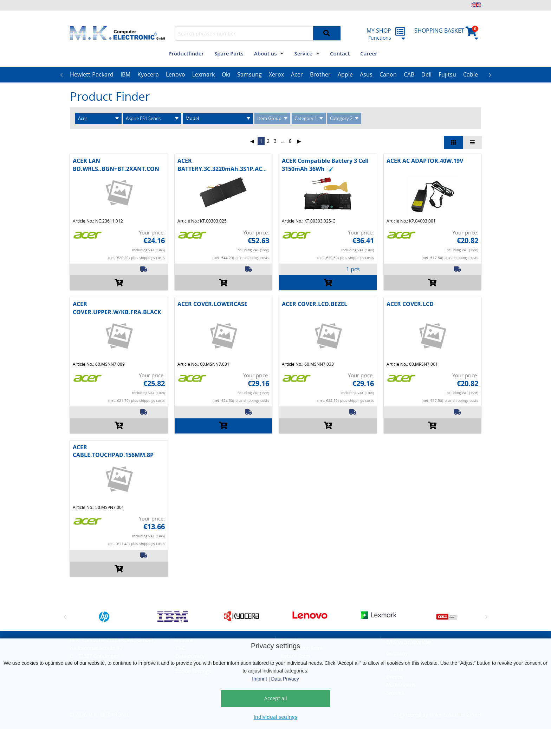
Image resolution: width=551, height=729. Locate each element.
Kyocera (148, 74)
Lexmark (203, 74)
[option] (91, 75)
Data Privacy (285, 679)
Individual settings (275, 717)
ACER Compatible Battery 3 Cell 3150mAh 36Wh (325, 164)
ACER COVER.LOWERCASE (212, 304)
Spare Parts (229, 53)
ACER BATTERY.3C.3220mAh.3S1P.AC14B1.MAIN (235, 164)
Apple (345, 74)
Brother (320, 74)
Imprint (259, 679)
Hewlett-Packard (92, 74)
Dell (426, 74)
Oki (226, 74)
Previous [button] (61, 74)
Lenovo (175, 74)
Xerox (276, 74)
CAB (409, 74)
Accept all (275, 698)
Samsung (249, 74)
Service (303, 53)
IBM (125, 74)
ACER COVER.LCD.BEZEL (314, 304)
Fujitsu (447, 74)
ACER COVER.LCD (410, 304)
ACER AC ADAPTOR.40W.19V (425, 161)
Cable (470, 74)
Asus (366, 74)
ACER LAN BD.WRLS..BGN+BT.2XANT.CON (116, 164)
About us (265, 53)
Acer (297, 74)
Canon (388, 74)
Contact (340, 53)
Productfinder (186, 53)
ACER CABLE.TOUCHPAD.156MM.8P (113, 451)
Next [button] (489, 74)
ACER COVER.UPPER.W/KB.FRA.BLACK (117, 308)
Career (368, 53)
